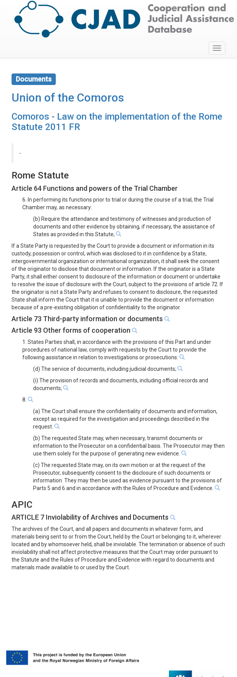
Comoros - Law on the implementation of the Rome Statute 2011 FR (117, 121)
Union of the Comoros (68, 97)
